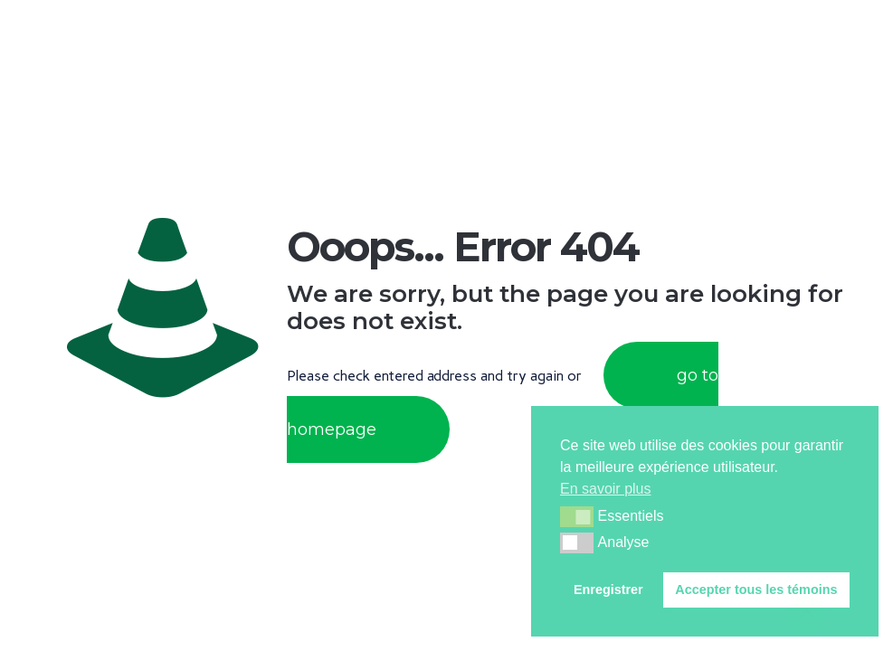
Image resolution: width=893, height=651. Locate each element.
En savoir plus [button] (605, 488)
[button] (577, 516)
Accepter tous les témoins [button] (756, 589)
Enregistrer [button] (608, 589)
